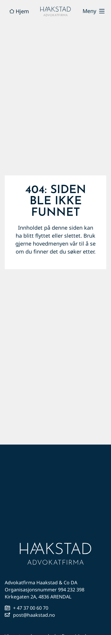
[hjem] (55, 11)
